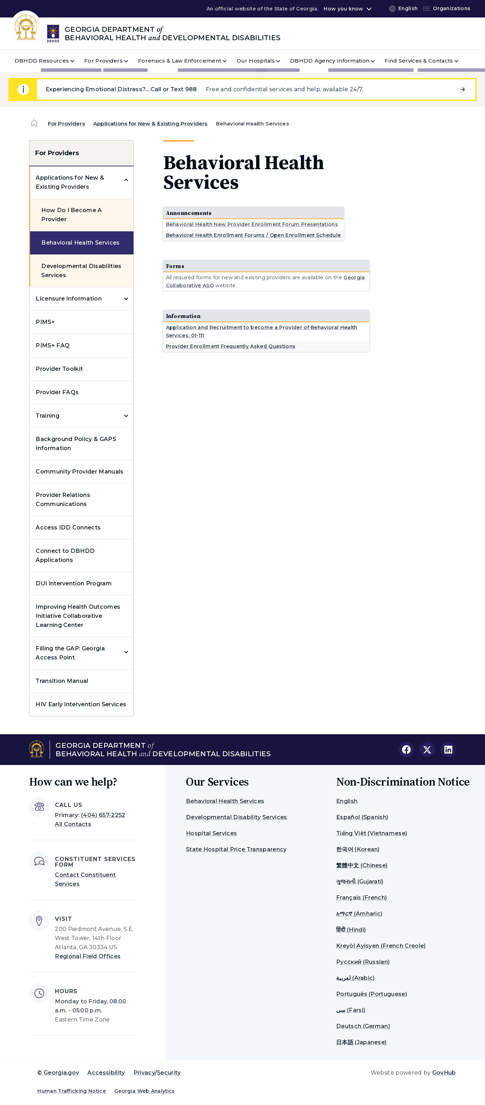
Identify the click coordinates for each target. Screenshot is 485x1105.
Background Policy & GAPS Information (76, 444)
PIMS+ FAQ (53, 345)
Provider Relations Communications (63, 499)
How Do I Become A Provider (71, 215)
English (346, 801)
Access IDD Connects (68, 527)
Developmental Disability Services (236, 817)
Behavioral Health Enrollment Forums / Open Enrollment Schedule (253, 235)
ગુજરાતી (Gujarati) (360, 881)
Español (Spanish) (362, 817)
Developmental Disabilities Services (81, 271)
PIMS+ (45, 322)
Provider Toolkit (59, 369)
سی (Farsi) (350, 1010)
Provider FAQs (57, 392)
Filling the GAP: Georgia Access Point (70, 653)
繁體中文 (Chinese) (362, 865)
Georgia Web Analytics (144, 1091)
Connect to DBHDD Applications (65, 555)
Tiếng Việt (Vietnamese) (371, 833)
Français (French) (361, 897)
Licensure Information (69, 298)
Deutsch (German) (363, 1026)
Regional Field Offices (88, 956)
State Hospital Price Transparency (236, 849)
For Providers (66, 123)
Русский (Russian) (363, 962)
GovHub (444, 1072)
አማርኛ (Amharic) (359, 913)
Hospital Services (211, 833)
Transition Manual (62, 681)
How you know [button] (343, 9)
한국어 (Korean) (358, 849)
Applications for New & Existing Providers (150, 123)
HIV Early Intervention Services (81, 704)
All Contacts (73, 824)
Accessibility (106, 1072)
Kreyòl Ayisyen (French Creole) (381, 946)
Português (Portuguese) (371, 994)
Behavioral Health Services (80, 242)
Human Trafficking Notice (71, 1091)
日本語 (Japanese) (361, 1042)
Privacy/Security (157, 1072)
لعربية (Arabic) (355, 978)
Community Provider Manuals (79, 471)
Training (47, 415)
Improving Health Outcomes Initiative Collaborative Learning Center (78, 616)
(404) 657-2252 (103, 815)
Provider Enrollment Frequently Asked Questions (231, 346)
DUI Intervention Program (74, 583)
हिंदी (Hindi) (351, 929)
